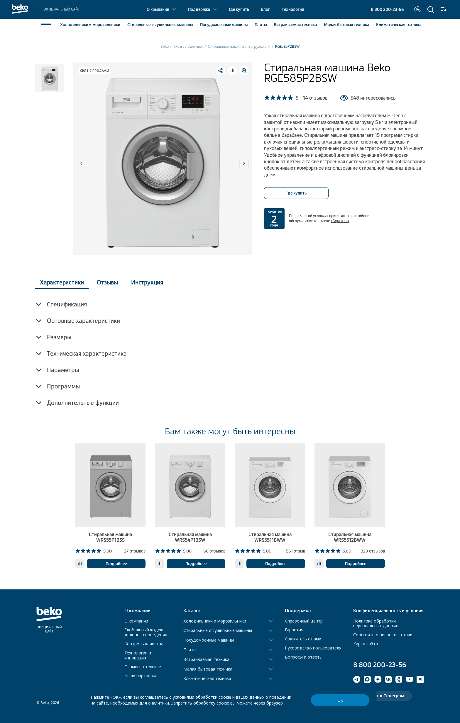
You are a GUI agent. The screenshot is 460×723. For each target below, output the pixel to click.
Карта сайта (365, 644)
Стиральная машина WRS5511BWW (270, 537)
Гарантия (294, 629)
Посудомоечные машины (208, 640)
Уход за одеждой (188, 46)
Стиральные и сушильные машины (217, 630)
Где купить (239, 9)
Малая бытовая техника (207, 669)
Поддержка (199, 9)
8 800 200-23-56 (387, 9)
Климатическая (398, 24)
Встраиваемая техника (206, 659)
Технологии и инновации (137, 655)
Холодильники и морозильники (214, 621)
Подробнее (116, 563)
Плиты (261, 24)
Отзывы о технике (142, 666)
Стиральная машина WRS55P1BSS (110, 537)
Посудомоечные (224, 24)
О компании (158, 9)
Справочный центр (304, 621)
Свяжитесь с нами (303, 639)
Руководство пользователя (313, 648)
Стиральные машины (226, 46)
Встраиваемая (295, 24)
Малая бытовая (346, 24)
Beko (164, 46)
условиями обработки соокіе (201, 697)
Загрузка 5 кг (259, 46)
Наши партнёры (140, 675)
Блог (265, 9)
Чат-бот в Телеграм (382, 695)
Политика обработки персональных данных (375, 623)
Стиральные (160, 24)
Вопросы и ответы (303, 657)
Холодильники (90, 24)
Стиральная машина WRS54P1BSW (190, 537)
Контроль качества (143, 644)
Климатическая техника (207, 678)
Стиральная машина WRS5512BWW (349, 537)
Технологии (293, 9)
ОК (340, 700)
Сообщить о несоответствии (382, 634)
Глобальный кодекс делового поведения (145, 632)
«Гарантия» (340, 221)
